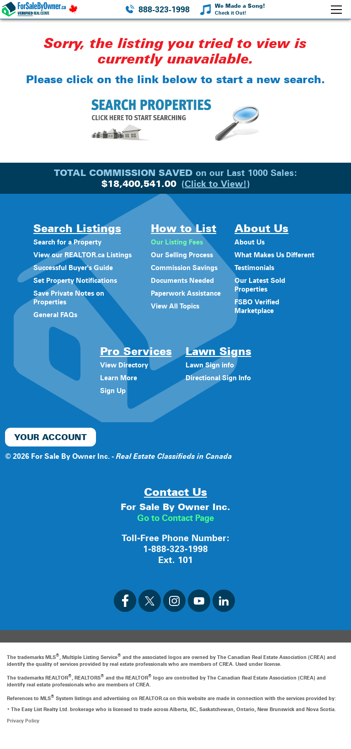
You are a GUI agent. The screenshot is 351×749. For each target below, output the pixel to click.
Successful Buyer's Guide (73, 276)
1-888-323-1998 (175, 557)
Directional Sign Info (218, 386)
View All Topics (173, 306)
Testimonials (259, 276)
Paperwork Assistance (186, 293)
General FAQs (53, 323)
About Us (254, 242)
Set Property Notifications (75, 289)
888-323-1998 (164, 9)
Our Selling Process (181, 254)
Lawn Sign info (209, 373)
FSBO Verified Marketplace (261, 315)
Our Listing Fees (175, 242)
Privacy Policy (23, 729)
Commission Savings (184, 267)
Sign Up (111, 399)
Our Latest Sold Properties (265, 293)
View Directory (123, 373)
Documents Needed (182, 280)
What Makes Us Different (265, 259)
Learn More (117, 386)
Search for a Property (67, 242)
